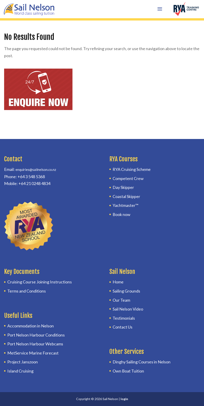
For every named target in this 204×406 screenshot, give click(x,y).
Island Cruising (20, 370)
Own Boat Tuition (128, 370)
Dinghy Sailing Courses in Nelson (141, 361)
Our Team (121, 300)
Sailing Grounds (126, 290)
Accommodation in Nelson (30, 325)
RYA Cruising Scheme (132, 169)
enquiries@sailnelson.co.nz (35, 169)
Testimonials (124, 318)
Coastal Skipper (126, 196)
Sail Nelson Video (128, 308)
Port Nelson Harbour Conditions (36, 334)
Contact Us (122, 326)
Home (118, 281)
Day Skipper (123, 187)
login (124, 399)
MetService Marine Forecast (33, 352)
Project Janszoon (22, 361)
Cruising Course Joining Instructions (39, 281)
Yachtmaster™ (125, 205)
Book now (121, 214)
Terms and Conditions (26, 290)
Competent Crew (128, 178)
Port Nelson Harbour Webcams (35, 343)
